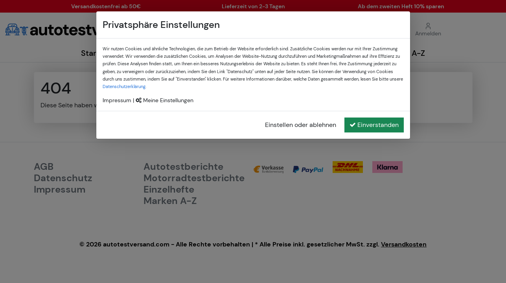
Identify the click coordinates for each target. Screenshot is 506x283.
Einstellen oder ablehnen (300, 125)
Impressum (117, 100)
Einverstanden (374, 125)
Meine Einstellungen (164, 100)
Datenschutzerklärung (124, 86)
